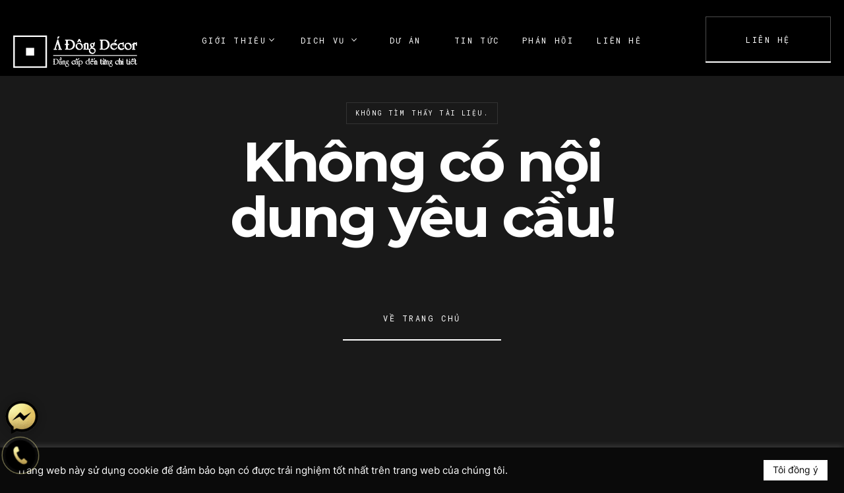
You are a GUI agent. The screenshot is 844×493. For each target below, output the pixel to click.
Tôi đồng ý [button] (795, 469)
